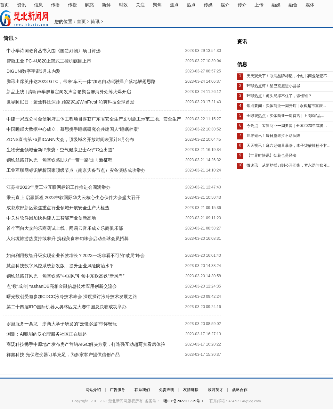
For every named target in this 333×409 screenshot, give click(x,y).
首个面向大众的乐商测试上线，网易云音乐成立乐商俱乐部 (64, 228)
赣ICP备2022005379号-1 (183, 401)
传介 (242, 5)
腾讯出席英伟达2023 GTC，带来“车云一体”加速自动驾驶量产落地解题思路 (81, 81)
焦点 (174, 5)
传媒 (208, 5)
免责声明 (166, 390)
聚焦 (157, 5)
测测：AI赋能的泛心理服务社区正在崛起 (46, 334)
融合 (292, 5)
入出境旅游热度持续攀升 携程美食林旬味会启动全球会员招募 (67, 238)
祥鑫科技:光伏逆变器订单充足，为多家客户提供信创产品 (63, 354)
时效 (123, 5)
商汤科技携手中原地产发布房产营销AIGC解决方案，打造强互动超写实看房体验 (85, 344)
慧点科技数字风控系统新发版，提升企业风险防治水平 (60, 265)
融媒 (276, 5)
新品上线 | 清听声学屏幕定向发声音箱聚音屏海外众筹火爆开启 (68, 91)
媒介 (225, 5)
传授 (72, 5)
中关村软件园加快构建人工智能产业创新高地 (51, 218)
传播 (55, 5)
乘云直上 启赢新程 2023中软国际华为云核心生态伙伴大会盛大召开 (73, 197)
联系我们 (142, 390)
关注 (140, 5)
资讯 (21, 5)
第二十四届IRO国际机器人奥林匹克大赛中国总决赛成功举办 (66, 306)
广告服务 (117, 390)
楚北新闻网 (24, 18)
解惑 (89, 5)
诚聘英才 (215, 390)
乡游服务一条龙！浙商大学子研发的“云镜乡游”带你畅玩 (61, 323)
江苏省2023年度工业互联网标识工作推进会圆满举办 (58, 187)
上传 (259, 5)
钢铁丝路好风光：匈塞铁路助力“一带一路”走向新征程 (59, 160)
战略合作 (240, 390)
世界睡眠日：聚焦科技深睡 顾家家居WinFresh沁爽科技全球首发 (70, 101)
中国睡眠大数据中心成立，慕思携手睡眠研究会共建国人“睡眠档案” (72, 129)
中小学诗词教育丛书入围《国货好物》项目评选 (53, 50)
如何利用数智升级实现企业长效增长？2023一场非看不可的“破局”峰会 (75, 255)
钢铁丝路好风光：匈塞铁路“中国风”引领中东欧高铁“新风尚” (65, 276)
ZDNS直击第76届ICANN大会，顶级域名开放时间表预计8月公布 (70, 139)
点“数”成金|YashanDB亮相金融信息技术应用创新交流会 (61, 286)
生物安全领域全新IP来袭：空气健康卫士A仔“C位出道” (60, 149)
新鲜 (106, 5)
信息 (38, 5)
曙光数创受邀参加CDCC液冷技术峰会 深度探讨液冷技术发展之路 (71, 296)
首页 (4, 5)
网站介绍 (93, 390)
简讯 (95, 21)
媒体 (309, 5)
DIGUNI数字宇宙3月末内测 (33, 71)
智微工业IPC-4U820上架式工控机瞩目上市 (48, 60)
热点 (191, 5)
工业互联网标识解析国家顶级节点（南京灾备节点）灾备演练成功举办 (75, 170)
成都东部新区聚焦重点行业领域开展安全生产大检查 (58, 207)
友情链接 (191, 390)
